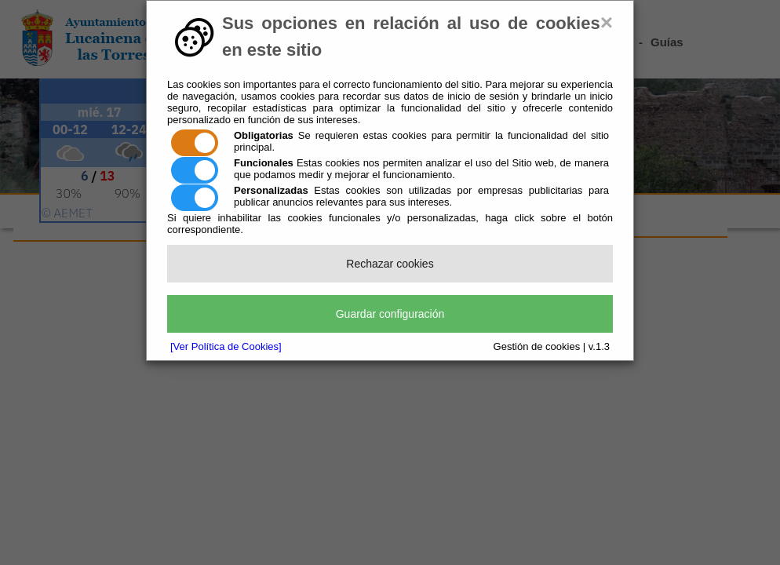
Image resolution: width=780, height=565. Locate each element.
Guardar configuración (390, 314)
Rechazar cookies (389, 263)
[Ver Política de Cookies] (226, 346)
